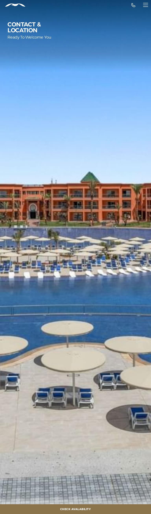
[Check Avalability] (75, 509)
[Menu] (145, 5)
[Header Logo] (12, 5)
